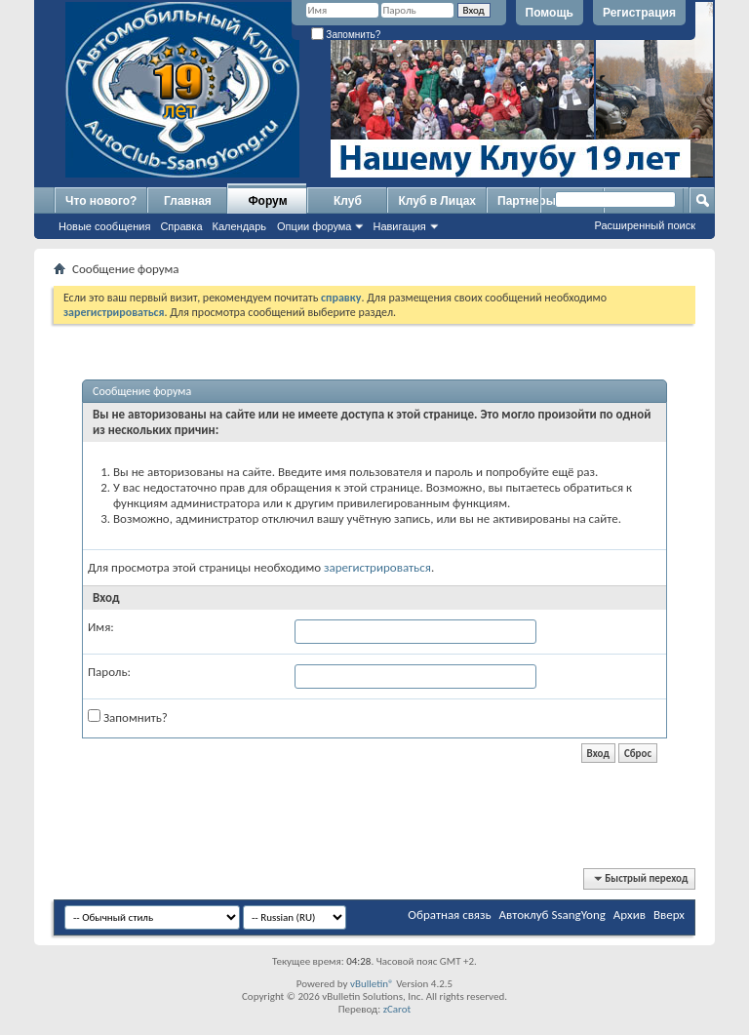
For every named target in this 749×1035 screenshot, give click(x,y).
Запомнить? (346, 34)
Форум (267, 201)
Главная (188, 201)
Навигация (399, 226)
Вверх (669, 914)
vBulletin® (372, 983)
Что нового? (101, 201)
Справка (181, 226)
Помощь (549, 13)
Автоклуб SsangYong (552, 914)
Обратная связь (449, 914)
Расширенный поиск (644, 225)
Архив (629, 914)
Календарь (240, 226)
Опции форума (314, 226)
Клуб (348, 201)
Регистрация (639, 13)
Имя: (101, 626)
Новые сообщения (104, 226)
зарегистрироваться (377, 567)
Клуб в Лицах (437, 201)
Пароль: (109, 671)
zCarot (397, 1009)
